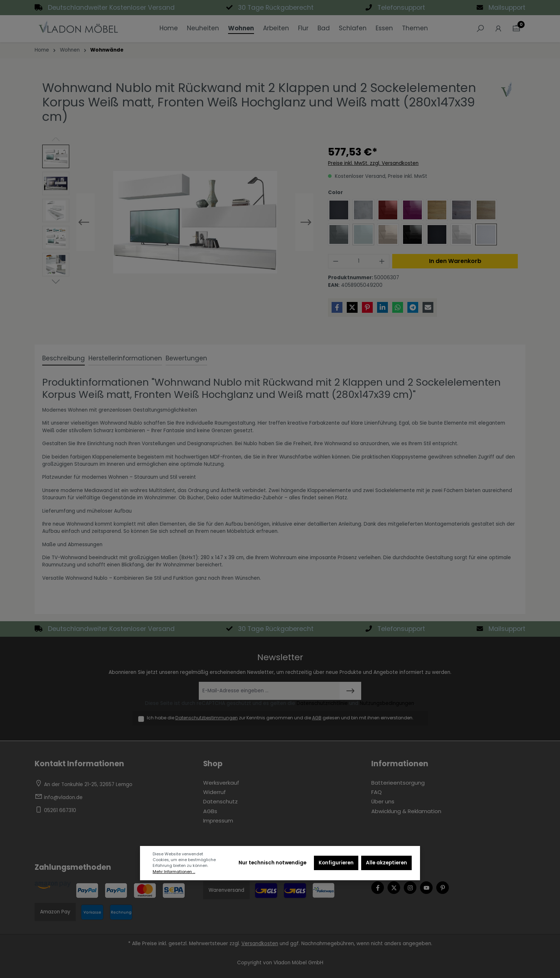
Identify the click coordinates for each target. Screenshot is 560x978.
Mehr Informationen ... (174, 871)
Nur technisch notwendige (272, 862)
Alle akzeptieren (386, 862)
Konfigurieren (336, 862)
